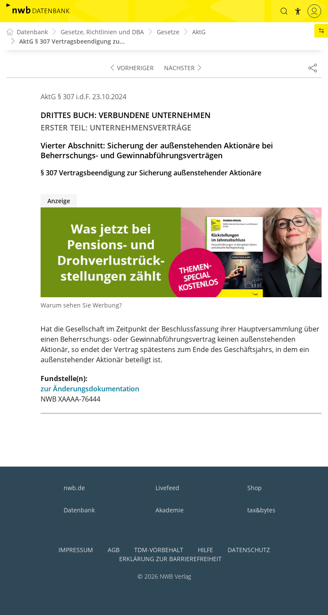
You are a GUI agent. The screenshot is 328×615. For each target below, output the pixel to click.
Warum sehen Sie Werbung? (81, 305)
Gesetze (168, 32)
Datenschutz (249, 550)
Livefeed (167, 488)
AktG (198, 32)
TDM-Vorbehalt (158, 550)
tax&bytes (261, 510)
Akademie (169, 510)
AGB (114, 550)
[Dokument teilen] (312, 67)
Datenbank (79, 510)
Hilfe (205, 550)
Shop (254, 488)
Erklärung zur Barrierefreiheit (170, 559)
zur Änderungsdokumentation (90, 388)
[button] (284, 11)
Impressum (76, 550)
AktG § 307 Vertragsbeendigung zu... (72, 41)
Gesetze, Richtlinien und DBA (102, 32)
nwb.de (74, 488)
